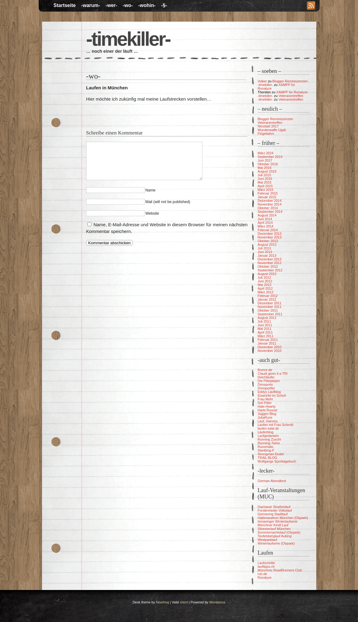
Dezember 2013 (270, 233)
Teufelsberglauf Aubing (275, 536)
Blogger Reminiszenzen (290, 81)
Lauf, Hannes (268, 421)
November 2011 (270, 307)
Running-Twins (269, 443)
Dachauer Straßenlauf (274, 507)
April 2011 (265, 332)
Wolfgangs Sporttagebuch (277, 461)
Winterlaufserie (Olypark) (276, 543)
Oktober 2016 (268, 164)
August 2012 (267, 274)
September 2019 (270, 157)
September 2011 (270, 314)
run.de (262, 574)
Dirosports (265, 384)
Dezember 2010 (270, 347)
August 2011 (267, 318)
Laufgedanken (268, 436)
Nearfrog (162, 602)
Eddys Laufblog (269, 392)
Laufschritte (266, 563)
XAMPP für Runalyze (292, 92)
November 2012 (270, 263)
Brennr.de (265, 370)
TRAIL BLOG (267, 457)
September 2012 (270, 270)
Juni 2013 (265, 252)
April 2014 (265, 222)
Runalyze (265, 577)
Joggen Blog (267, 414)
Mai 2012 (264, 285)
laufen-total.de (268, 428)
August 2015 (267, 171)
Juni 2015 (265, 179)
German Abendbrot (272, 481)
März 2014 (266, 226)
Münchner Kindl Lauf (273, 525)
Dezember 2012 (270, 259)
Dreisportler (266, 388)
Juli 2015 (264, 175)
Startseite (65, 5)
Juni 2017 (265, 160)
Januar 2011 (267, 343)
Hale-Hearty (267, 406)
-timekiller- (128, 39)
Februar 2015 (268, 193)
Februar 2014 (268, 230)
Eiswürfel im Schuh (272, 395)
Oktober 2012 (268, 266)
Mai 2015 (264, 182)
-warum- (90, 5)
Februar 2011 (268, 339)
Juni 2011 (265, 325)
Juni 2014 (265, 219)
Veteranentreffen (290, 96)
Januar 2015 (267, 197)
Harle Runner (268, 410)
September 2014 (270, 211)
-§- (164, 5)
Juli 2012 (264, 277)
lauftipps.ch (266, 566)
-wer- (111, 5)
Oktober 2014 (268, 208)
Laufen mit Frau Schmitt (275, 425)
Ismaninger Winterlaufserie (278, 521)
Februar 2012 (268, 296)
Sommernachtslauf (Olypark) (279, 532)
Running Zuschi (269, 439)
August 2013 (267, 244)
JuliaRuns (265, 417)
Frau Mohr (265, 399)
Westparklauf (267, 540)
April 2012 (265, 288)
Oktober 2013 (268, 241)
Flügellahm (266, 133)
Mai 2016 (264, 168)
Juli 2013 (264, 248)
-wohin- (147, 5)
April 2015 (265, 186)
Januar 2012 (267, 299)
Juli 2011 (264, 321)
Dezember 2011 (270, 303)
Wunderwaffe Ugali (272, 130)
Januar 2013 (267, 255)
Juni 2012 (265, 281)
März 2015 (266, 189)
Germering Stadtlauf (273, 514)
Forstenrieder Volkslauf (275, 510)
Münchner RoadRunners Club (280, 570)
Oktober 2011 (268, 310)
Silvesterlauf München (274, 529)
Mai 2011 (264, 329)
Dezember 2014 (270, 200)
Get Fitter (265, 403)
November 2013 (270, 237)
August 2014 (267, 215)
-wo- (128, 5)
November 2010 (270, 350)
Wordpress (217, 602)
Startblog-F (266, 450)
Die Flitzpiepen (269, 381)
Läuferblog (266, 432)
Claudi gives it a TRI (273, 373)
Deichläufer (266, 377)
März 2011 (266, 336)
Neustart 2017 (268, 126)
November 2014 (270, 204)
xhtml (184, 602)
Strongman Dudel (271, 454)
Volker (262, 81)
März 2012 (266, 292)
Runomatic (266, 447)
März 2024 (266, 153)
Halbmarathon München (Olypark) (283, 518)
